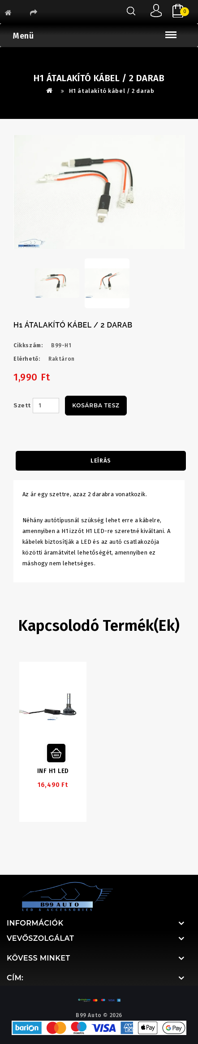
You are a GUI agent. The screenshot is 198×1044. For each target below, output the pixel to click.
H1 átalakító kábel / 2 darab (112, 90)
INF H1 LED (53, 771)
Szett (22, 405)
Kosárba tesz (96, 405)
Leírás (100, 460)
